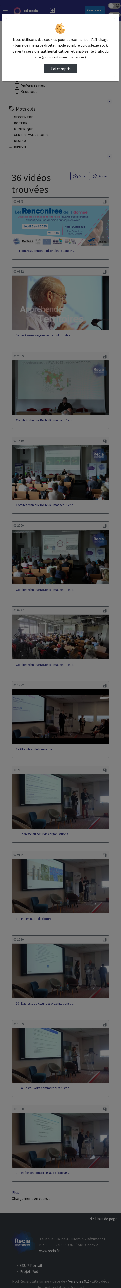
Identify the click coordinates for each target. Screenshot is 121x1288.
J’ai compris (60, 68)
